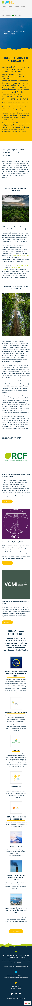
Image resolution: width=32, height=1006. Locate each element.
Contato (20, 11)
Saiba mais (7, 501)
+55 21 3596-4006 (16, 987)
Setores (10, 6)
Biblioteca (5, 11)
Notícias (23, 6)
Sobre (4, 6)
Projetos (17, 6)
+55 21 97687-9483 (16, 988)
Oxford (19, 255)
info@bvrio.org (21, 976)
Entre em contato (16, 931)
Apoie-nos (12, 11)
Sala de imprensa (6, 15)
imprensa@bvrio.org (22, 977)
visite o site (7, 563)
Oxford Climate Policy (22, 265)
